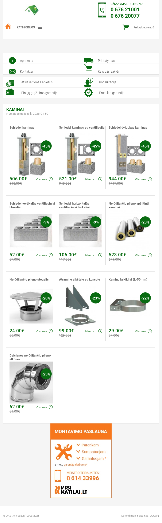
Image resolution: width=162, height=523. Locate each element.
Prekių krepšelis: (144, 27)
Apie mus (26, 61)
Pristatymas (106, 61)
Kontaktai (26, 71)
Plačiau (44, 179)
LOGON (154, 515)
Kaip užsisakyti (108, 71)
